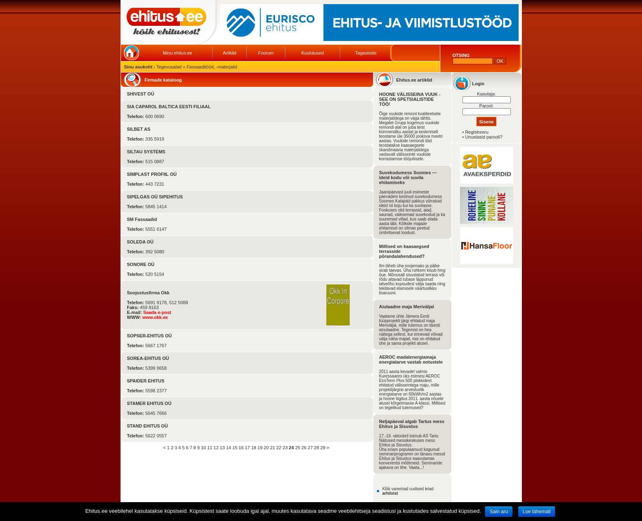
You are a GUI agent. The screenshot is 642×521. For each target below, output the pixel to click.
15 (234, 447)
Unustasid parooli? (483, 136)
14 (228, 447)
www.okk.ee (155, 317)
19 (259, 447)
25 (297, 447)
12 (216, 447)
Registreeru (476, 132)
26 (303, 447)
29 (322, 447)
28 (316, 447)
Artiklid (229, 52)
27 (310, 447)
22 (278, 447)
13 (222, 447)
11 (209, 447)
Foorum (266, 52)
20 (266, 447)
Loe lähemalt (537, 511)
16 (241, 447)
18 (253, 447)
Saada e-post (157, 312)
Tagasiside (365, 52)
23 (284, 447)
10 (203, 447)
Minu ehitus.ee (177, 52)
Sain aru (498, 511)
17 (247, 447)
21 (272, 447)
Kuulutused (312, 52)
